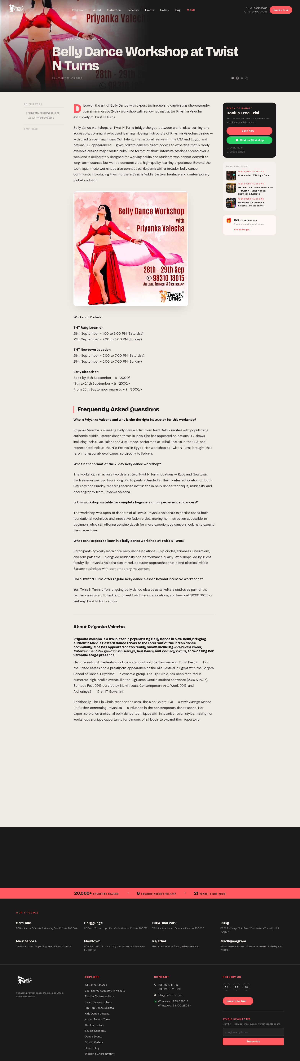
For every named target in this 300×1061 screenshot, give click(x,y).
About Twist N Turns (97, 1019)
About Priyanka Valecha (41, 118)
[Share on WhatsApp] (232, 78)
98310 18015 (235, 147)
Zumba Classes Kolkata (99, 996)
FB (236, 986)
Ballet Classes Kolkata (98, 1002)
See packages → (243, 229)
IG (246, 986)
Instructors (114, 10)
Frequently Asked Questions (42, 112)
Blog (177, 10)
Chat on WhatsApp (249, 140)
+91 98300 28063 (255, 11)
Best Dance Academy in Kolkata (105, 990)
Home (56, 39)
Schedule (133, 10)
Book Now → (249, 130)
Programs (79, 10)
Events (149, 10)
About (97, 10)
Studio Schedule (95, 1030)
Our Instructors (94, 1025)
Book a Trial (281, 10)
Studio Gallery (94, 1042)
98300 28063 (236, 152)
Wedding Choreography (100, 1053)
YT (226, 986)
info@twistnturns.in (170, 995)
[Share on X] (241, 78)
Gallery (164, 10)
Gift (191, 10)
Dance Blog (92, 1048)
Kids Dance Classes (97, 1013)
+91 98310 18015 (256, 8)
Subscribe (253, 1041)
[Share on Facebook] (237, 78)
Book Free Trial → (238, 1001)
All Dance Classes (96, 985)
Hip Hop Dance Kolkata (99, 1008)
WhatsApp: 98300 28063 (174, 1005)
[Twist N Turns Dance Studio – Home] (16, 10)
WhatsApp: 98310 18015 (173, 1001)
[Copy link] (246, 78)
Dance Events (93, 1036)
